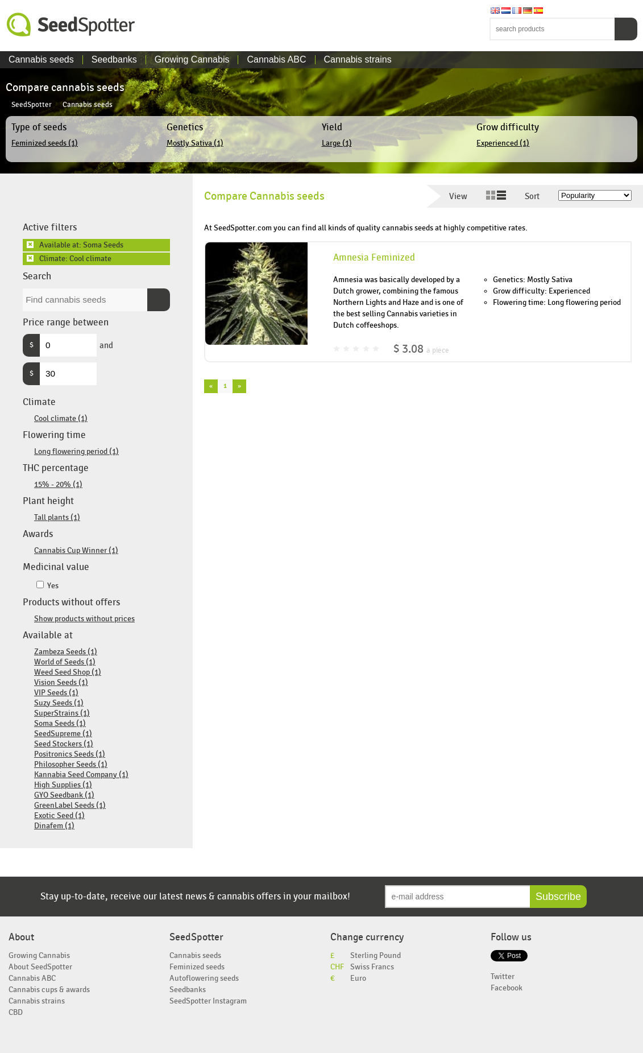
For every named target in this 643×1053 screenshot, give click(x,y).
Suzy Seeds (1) (59, 703)
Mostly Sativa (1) (195, 143)
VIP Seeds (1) (56, 692)
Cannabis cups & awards (49, 989)
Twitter (503, 976)
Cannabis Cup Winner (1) (76, 550)
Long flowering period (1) (76, 451)
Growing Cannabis (192, 59)
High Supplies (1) (63, 785)
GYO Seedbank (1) (64, 795)
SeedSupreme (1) (63, 733)
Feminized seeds (197, 967)
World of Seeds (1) (65, 662)
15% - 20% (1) (58, 484)
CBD (16, 1012)
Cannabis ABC (276, 59)
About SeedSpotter (40, 967)
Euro (358, 978)
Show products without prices (84, 618)
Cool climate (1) (61, 418)
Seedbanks (114, 59)
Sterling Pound (375, 955)
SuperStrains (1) (62, 713)
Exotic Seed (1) (59, 815)
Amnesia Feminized (374, 257)
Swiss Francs (372, 967)
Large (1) (337, 143)
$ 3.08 (421, 349)
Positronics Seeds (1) (69, 754)
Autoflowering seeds (204, 978)
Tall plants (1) (57, 517)
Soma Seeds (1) (60, 723)
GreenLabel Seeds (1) (70, 805)
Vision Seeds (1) (61, 682)
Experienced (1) (502, 143)
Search (626, 29)
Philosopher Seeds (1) (70, 764)
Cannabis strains (358, 59)
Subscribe (558, 896)
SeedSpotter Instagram (208, 1001)
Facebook (506, 988)
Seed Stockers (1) (63, 744)
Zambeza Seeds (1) (65, 651)
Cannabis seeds (41, 59)
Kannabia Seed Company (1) (81, 774)
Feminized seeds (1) (44, 143)
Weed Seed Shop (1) (67, 672)
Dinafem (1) (54, 826)
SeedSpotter (71, 25)
